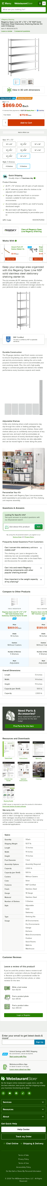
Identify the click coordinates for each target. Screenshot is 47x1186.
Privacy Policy (29, 537)
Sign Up (39, 1042)
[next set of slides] (45, 253)
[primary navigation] (6, 3)
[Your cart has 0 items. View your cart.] (42, 3)
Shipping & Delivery (32, 1143)
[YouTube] (10, 1093)
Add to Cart (10, 259)
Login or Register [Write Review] (23, 1015)
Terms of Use (17, 537)
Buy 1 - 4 (6, 102)
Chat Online (11, 1143)
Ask (38, 527)
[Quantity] (5, 122)
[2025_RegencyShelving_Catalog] (38, 771)
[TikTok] (23, 1093)
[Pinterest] (29, 1093)
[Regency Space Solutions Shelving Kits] (8, 793)
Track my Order (23, 1136)
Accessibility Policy (23, 1167)
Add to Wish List (23, 132)
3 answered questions (22, 31)
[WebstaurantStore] (23, 1078)
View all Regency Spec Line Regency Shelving (31, 230)
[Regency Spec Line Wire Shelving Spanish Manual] (23, 771)
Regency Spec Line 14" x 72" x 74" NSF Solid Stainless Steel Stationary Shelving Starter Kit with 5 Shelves (14, 614)
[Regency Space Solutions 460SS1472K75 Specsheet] (8, 750)
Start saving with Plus (18, 1057)
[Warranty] (38, 750)
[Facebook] (16, 1093)
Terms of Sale (23, 1155)
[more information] (34, 178)
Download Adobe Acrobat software (14, 806)
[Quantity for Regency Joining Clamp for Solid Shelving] (31, 259)
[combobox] (23, 9)
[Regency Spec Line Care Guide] (8, 771)
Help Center (23, 1129)
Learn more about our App (20, 1069)
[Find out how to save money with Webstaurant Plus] (2, 247)
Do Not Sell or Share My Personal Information (23, 1171)
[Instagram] (3, 1093)
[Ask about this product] (23, 526)
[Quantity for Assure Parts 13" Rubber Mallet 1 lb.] (3, 259)
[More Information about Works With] (16, 241)
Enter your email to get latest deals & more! (22, 1036)
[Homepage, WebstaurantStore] (23, 3)
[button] (17, 82)
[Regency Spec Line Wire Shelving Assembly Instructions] (23, 750)
